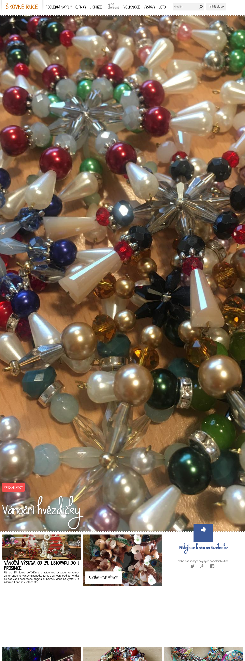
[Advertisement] (120, 615)
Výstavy (149, 7)
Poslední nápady (59, 7)
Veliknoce (131, 7)
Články (80, 7)
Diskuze (96, 7)
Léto (162, 7)
